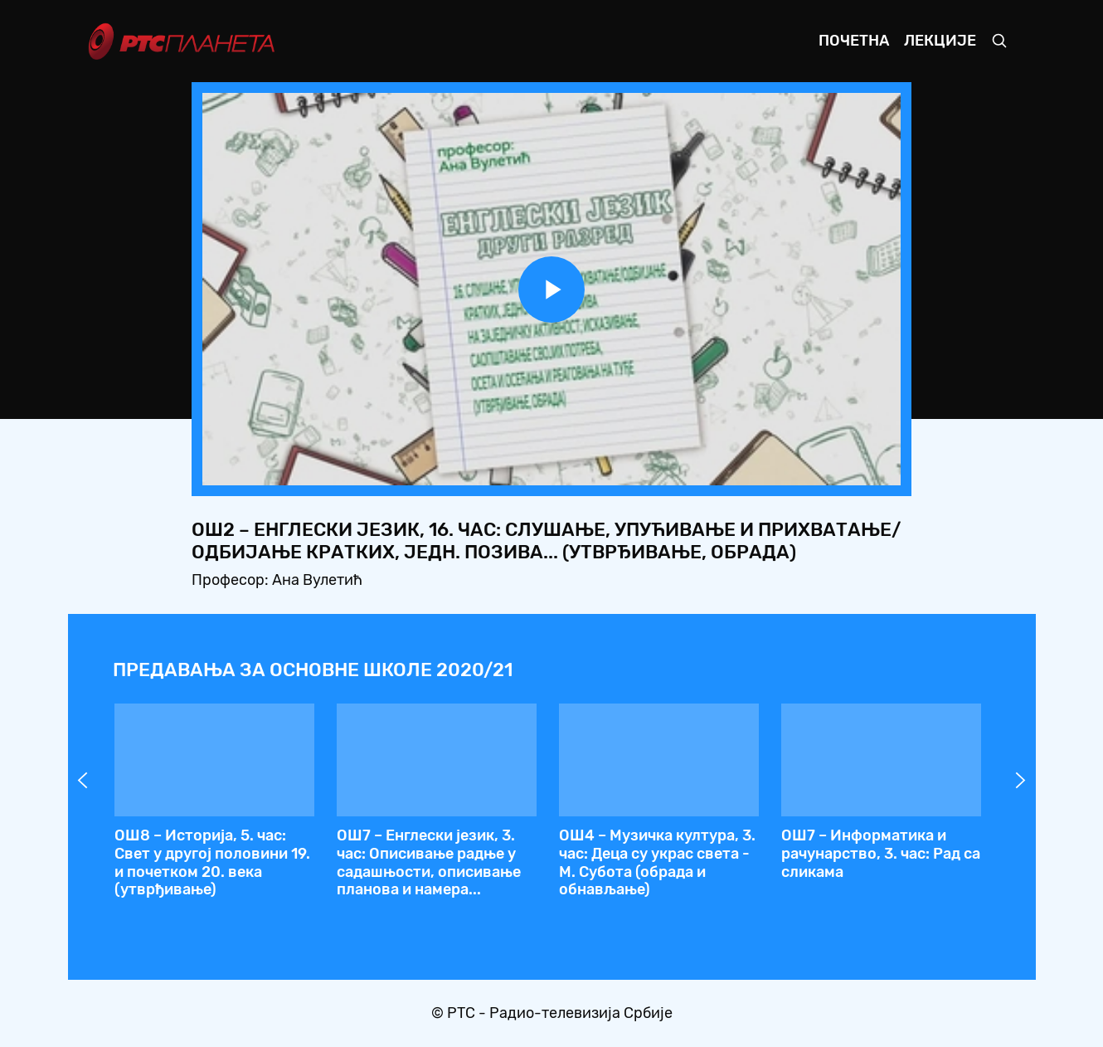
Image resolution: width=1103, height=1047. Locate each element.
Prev (83, 780)
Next (1021, 780)
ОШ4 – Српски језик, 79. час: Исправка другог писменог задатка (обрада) (874, 853)
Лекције (940, 41)
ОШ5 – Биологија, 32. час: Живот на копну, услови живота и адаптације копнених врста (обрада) (200, 862)
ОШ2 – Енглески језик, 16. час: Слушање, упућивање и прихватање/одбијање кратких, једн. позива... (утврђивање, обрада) (425, 871)
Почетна (854, 41)
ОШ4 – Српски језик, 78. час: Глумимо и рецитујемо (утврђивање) (650, 853)
